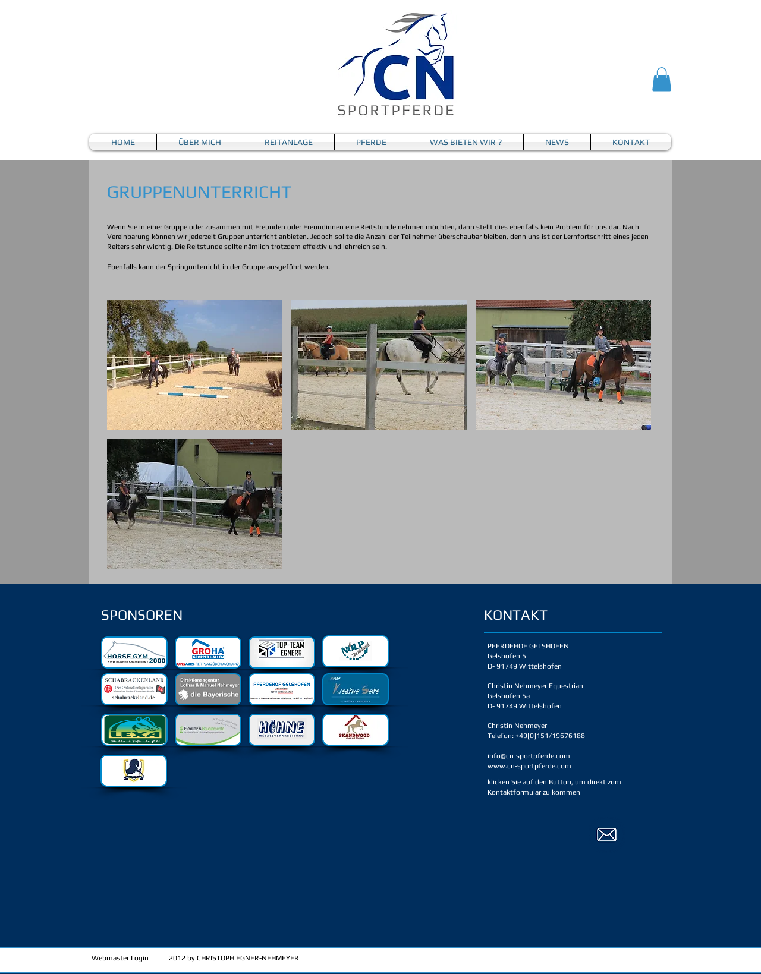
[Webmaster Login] (119, 958)
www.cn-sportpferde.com (529, 766)
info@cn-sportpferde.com (529, 756)
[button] (662, 79)
